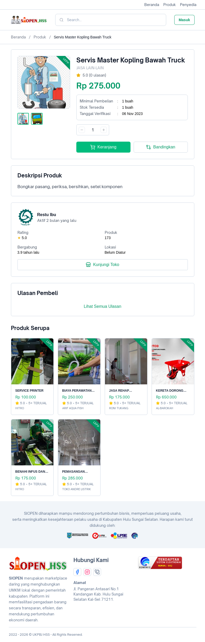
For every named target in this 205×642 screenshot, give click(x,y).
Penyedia (188, 4)
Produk (169, 4)
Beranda (151, 4)
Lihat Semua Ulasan (102, 306)
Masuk (184, 20)
